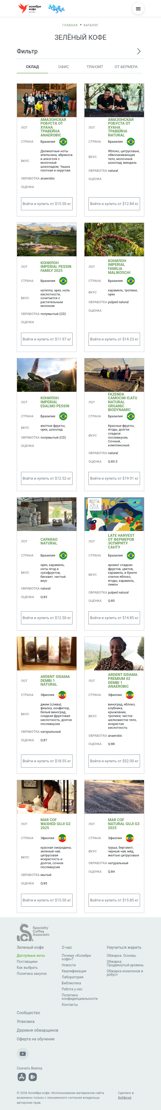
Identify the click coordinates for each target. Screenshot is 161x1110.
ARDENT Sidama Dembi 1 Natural (55, 680)
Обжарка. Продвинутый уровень (125, 963)
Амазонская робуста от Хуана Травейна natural (121, 127)
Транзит (94, 67)
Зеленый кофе (30, 947)
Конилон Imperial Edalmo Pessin (54, 402)
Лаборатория (73, 977)
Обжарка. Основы (121, 956)
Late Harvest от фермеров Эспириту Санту (121, 541)
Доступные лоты (31, 956)
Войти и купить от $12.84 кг (114, 204)
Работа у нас (72, 989)
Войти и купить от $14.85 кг (114, 618)
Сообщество (28, 1012)
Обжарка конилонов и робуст (125, 973)
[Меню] (138, 9)
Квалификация (74, 971)
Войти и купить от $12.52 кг (46, 478)
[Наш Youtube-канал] (23, 1054)
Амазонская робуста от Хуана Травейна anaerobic (53, 127)
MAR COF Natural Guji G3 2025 (124, 824)
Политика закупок (32, 974)
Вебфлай (125, 1097)
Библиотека (71, 983)
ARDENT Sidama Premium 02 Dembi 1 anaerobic (123, 680)
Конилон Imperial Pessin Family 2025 (55, 267)
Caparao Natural (49, 541)
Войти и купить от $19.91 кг (114, 478)
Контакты (70, 1005)
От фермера (126, 67)
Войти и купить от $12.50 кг (46, 618)
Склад (32, 67)
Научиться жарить (124, 947)
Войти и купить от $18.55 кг (46, 761)
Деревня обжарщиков (37, 1030)
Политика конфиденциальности (80, 997)
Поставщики (27, 962)
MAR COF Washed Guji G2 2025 (55, 824)
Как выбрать (27, 968)
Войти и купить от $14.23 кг (114, 339)
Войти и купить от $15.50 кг (46, 204)
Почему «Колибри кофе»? (76, 957)
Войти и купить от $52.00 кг (114, 761)
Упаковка (25, 1021)
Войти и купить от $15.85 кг (114, 900)
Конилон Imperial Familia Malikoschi (119, 266)
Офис (63, 67)
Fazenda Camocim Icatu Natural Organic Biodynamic (122, 402)
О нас (67, 947)
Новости (69, 965)
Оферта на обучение (35, 1039)
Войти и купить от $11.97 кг (46, 339)
